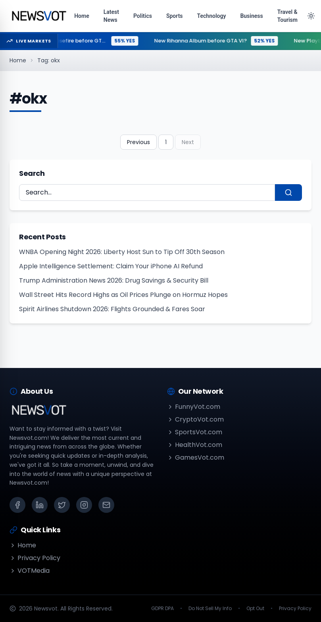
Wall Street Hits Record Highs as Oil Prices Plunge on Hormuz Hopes (123, 294)
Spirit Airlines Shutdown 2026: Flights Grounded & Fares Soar (112, 309)
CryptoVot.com (195, 419)
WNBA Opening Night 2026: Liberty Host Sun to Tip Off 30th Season (122, 251)
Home (18, 60)
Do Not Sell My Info (210, 608)
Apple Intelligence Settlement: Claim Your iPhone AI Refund (111, 266)
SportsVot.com (194, 432)
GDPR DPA (162, 608)
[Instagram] (84, 505)
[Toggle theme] (311, 16)
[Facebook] (17, 505)
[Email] (106, 505)
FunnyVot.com (193, 406)
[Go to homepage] (39, 16)
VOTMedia (30, 570)
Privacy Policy (35, 557)
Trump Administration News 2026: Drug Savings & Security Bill (113, 280)
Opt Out (255, 608)
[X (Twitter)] (62, 505)
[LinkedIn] (40, 505)
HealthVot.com (194, 444)
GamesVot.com (195, 457)
